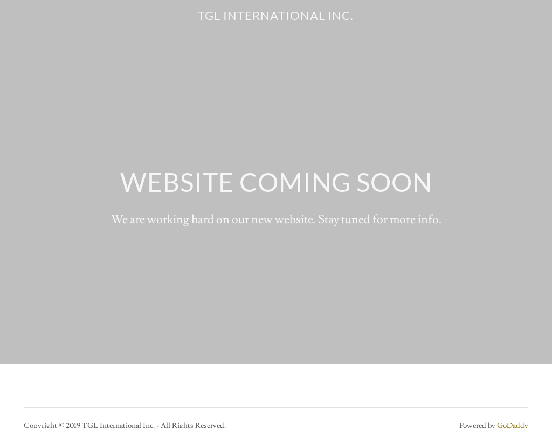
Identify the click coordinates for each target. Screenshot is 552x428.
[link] (276, 17)
